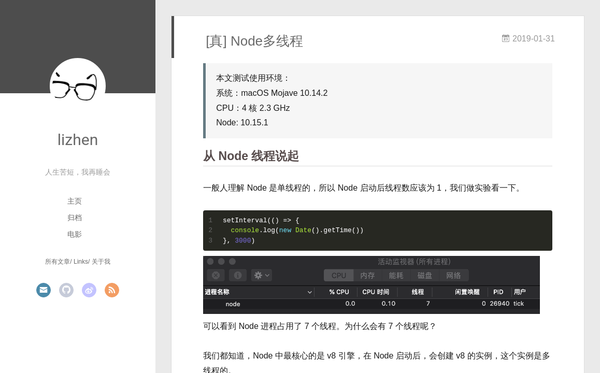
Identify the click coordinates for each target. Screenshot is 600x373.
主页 (74, 201)
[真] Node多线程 (254, 41)
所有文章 (57, 261)
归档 (74, 217)
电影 (74, 234)
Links (81, 261)
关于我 (101, 261)
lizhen (78, 140)
